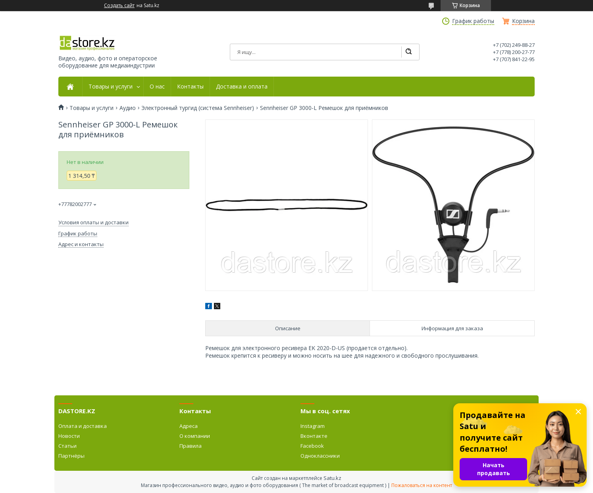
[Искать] (408, 52)
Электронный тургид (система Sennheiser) (197, 108)
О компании (194, 435)
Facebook (312, 445)
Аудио (127, 108)
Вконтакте (313, 435)
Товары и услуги (111, 86)
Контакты (190, 86)
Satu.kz (332, 477)
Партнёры (71, 455)
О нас (157, 86)
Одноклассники (320, 455)
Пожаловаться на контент (421, 485)
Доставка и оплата (242, 86)
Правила (190, 445)
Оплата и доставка (82, 425)
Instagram (312, 425)
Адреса (188, 425)
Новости (69, 435)
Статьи (67, 445)
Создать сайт (119, 5)
